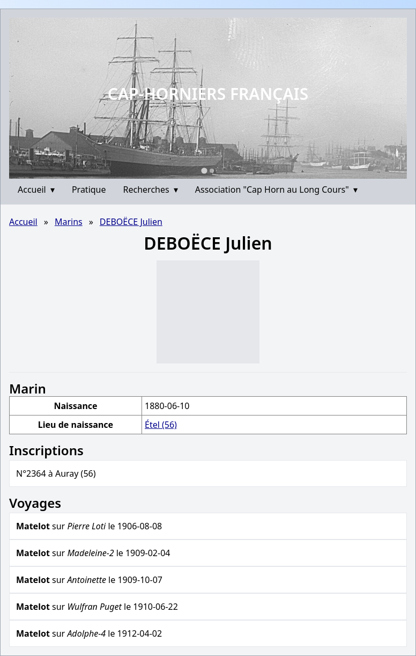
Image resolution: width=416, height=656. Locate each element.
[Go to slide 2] (212, 171)
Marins (69, 222)
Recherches (150, 189)
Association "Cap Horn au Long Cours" (276, 189)
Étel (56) (161, 425)
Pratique (89, 189)
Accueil (36, 189)
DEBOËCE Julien (131, 222)
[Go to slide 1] (204, 170)
